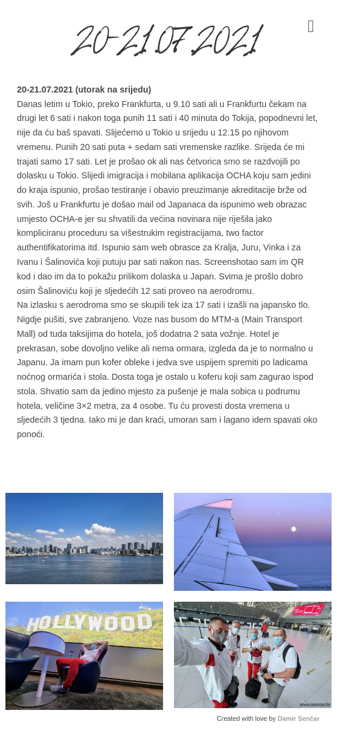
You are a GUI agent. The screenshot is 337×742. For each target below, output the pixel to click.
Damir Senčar (299, 718)
